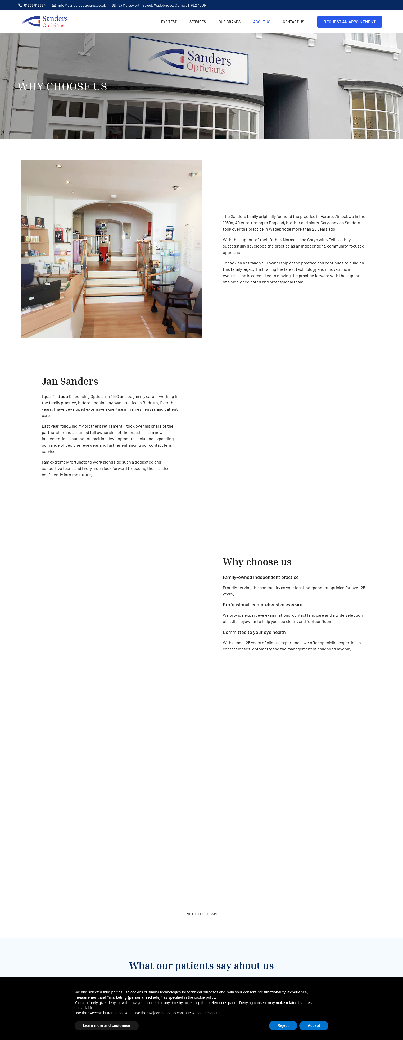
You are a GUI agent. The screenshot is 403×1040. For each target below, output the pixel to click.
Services (198, 21)
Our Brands (230, 22)
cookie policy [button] (204, 997)
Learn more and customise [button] (106, 1025)
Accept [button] (314, 1025)
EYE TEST (169, 21)
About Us (262, 21)
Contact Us (293, 22)
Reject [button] (283, 1025)
